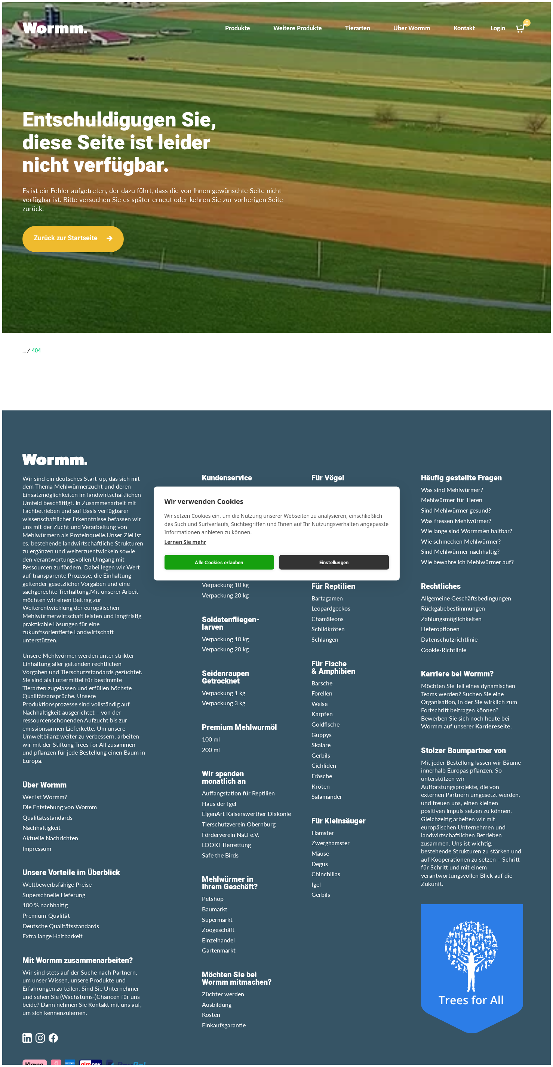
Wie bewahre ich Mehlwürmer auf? (467, 561)
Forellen (321, 693)
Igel (316, 884)
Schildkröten (328, 628)
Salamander (326, 796)
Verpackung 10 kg (225, 584)
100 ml (211, 739)
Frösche (321, 775)
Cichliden (323, 765)
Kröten (320, 786)
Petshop (213, 898)
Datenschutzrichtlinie (449, 639)
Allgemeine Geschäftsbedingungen (466, 598)
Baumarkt (214, 908)
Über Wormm (411, 27)
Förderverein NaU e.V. (230, 834)
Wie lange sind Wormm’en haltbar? (466, 530)
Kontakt (464, 27)
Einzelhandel (218, 940)
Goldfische (325, 724)
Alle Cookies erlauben (219, 562)
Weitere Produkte (297, 27)
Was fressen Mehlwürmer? (456, 520)
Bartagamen (327, 598)
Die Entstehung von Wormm (59, 806)
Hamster (322, 832)
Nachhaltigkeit (41, 827)
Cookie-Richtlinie (443, 649)
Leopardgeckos (330, 608)
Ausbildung (216, 1004)
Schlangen (324, 639)
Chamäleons (327, 618)
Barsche (321, 683)
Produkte (237, 27)
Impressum (36, 848)
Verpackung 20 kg (225, 595)
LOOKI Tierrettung (226, 844)
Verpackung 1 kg (223, 692)
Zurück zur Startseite (66, 238)
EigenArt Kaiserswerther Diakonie (246, 813)
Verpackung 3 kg (223, 702)
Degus (319, 863)
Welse (319, 703)
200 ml (211, 749)
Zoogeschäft (218, 929)
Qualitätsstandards (47, 817)
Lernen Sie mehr (185, 541)
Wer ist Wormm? (44, 796)
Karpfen (322, 713)
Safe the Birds (220, 855)
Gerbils (320, 755)
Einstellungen (334, 562)
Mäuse (320, 853)
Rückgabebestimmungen (453, 608)
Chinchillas (325, 873)
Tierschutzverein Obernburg (239, 824)
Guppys (321, 734)
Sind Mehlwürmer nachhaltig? (460, 551)
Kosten (211, 1014)
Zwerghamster (330, 842)
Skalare (321, 744)
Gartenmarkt (219, 950)
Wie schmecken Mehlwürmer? (461, 541)
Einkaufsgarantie (224, 1024)
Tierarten (357, 27)
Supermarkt (217, 919)
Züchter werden (223, 993)
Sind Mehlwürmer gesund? (456, 510)
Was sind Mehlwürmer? (452, 489)
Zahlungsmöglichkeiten (451, 618)
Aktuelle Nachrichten (50, 837)
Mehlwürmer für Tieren (451, 499)
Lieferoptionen (440, 628)
